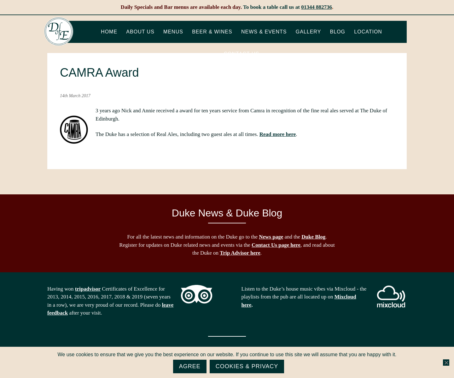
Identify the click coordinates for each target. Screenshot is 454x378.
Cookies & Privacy (247, 366)
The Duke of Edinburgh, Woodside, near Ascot (58, 31)
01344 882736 (316, 7)
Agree (190, 366)
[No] (446, 362)
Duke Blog (313, 237)
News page (271, 237)
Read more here (277, 134)
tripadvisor (88, 289)
